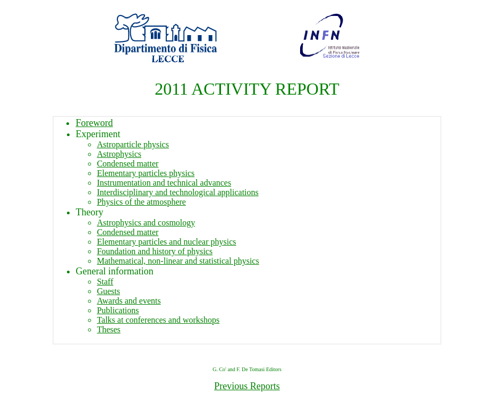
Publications (118, 310)
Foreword (94, 123)
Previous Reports (247, 387)
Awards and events (128, 300)
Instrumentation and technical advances (164, 182)
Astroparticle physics (133, 144)
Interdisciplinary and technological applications (177, 192)
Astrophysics (119, 153)
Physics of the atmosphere (141, 201)
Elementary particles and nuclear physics (166, 241)
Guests (108, 291)
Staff (105, 281)
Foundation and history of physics (154, 251)
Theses (108, 329)
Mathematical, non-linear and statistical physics (178, 260)
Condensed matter (127, 163)
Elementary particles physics (145, 173)
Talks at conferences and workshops (158, 319)
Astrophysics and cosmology (146, 222)
